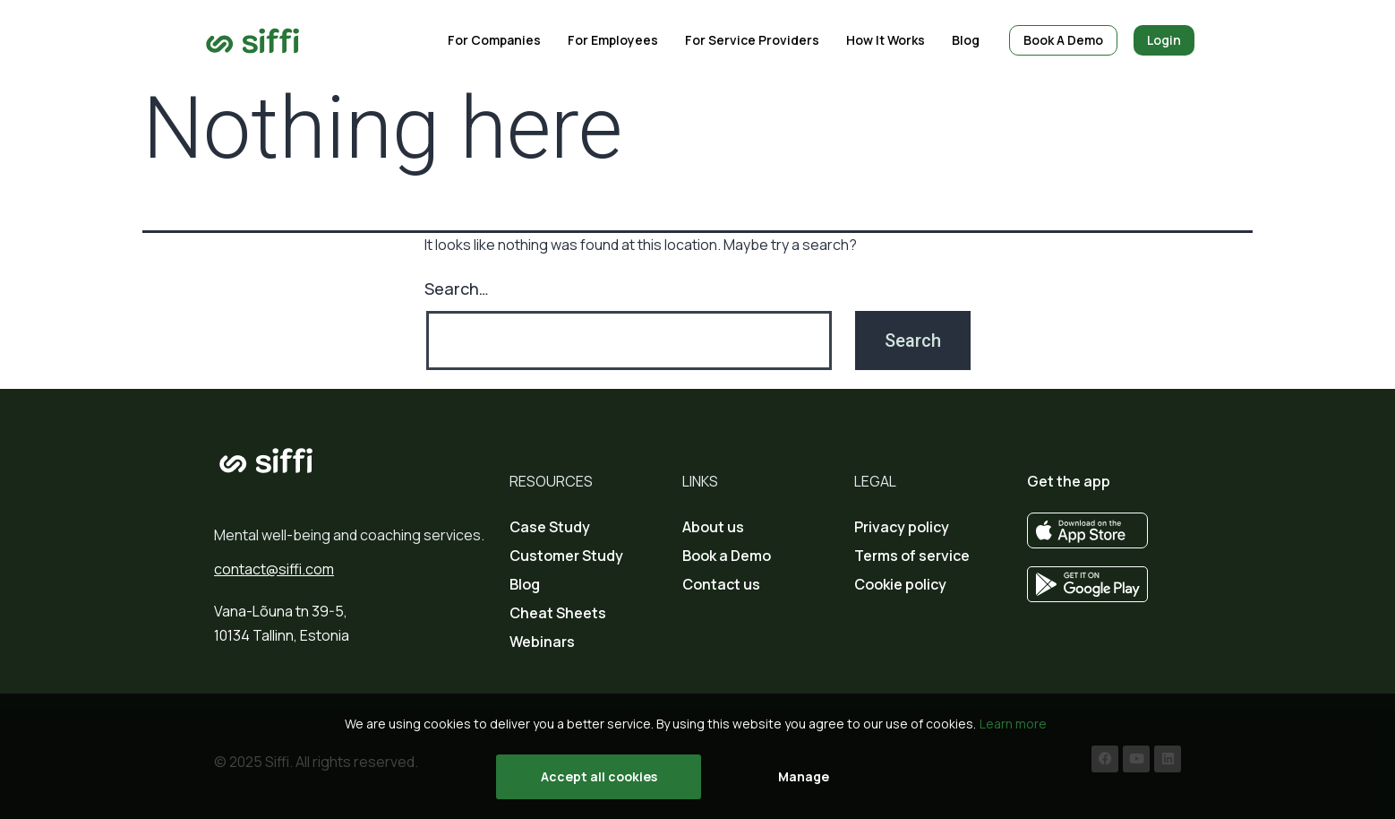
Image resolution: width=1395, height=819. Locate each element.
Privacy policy (901, 527)
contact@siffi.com (274, 569)
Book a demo (1063, 39)
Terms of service (912, 555)
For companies (494, 39)
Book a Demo (726, 555)
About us (713, 527)
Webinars (542, 641)
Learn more (1013, 723)
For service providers (752, 39)
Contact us (721, 584)
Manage (803, 776)
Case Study (549, 527)
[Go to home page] (253, 40)
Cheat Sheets (557, 613)
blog (966, 39)
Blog (524, 584)
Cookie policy (900, 584)
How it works (885, 39)
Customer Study (566, 555)
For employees (613, 39)
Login (1164, 39)
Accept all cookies (599, 776)
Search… (456, 288)
